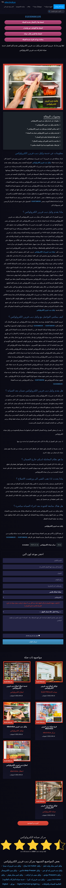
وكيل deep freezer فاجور (29, 870)
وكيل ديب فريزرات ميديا (12, 866)
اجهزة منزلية (48, 6)
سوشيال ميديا (37, 6)
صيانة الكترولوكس (59, 6)
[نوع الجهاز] (33, 592)
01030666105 (33, 16)
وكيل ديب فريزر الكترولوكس (29, 153)
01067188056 (36, 201)
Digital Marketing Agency (28, 884)
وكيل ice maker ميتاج (31, 866)
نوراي (12, 884)
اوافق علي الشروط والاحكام (33, 635)
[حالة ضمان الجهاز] (33, 612)
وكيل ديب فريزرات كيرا (36, 879)
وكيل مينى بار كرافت (33, 875)
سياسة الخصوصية (20, 6)
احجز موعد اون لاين (9, 6)
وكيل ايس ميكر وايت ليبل (52, 866)
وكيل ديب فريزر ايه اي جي (52, 870)
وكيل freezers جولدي (52, 875)
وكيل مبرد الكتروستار (9, 870)
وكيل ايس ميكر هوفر (15, 875)
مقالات (28, 6)
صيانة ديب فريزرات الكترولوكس (45, 252)
